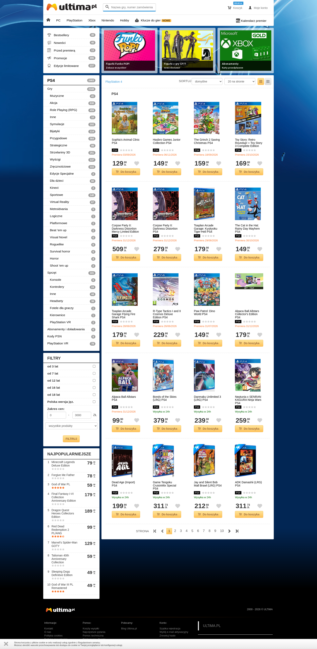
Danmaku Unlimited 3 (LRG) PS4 (207, 398)
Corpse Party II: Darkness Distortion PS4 (165, 228)
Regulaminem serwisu (89, 642)
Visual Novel (71, 237)
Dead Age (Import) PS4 (123, 484)
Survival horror (71, 252)
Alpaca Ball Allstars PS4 (124, 398)
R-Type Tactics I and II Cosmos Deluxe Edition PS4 (167, 314)
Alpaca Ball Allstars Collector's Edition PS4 (247, 314)
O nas (47, 632)
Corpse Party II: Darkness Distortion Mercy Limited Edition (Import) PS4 (125, 230)
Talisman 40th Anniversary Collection (60, 559)
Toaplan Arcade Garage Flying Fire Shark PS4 (123, 314)
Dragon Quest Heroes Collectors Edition (63, 514)
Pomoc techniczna (93, 635)
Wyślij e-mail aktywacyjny (174, 632)
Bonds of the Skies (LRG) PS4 (164, 398)
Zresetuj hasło (167, 635)
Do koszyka (126, 171)
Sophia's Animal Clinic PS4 (125, 141)
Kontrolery (71, 287)
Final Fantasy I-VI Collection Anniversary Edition (64, 497)
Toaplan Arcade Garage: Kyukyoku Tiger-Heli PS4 (205, 228)
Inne (71, 117)
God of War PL (61, 484)
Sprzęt (71, 273)
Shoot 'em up (71, 266)
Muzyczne (71, 96)
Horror (71, 259)
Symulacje (71, 124)
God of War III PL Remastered (62, 586)
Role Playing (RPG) (71, 110)
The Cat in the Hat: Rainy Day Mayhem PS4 (247, 228)
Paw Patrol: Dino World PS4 (204, 313)
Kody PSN (71, 337)
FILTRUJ (71, 438)
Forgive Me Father (63, 475)
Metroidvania (71, 209)
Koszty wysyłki (91, 628)
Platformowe (71, 223)
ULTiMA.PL (212, 626)
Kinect (71, 188)
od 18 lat (53, 394)
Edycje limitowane (71, 66)
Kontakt (48, 628)
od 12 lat (53, 380)
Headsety (71, 301)
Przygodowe (71, 138)
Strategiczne (71, 146)
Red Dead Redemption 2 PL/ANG (60, 530)
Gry (71, 89)
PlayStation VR (71, 322)
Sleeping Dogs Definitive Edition (62, 573)
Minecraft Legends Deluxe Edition (63, 463)
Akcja (71, 103)
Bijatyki (71, 131)
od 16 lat (53, 387)
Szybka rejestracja (170, 628)
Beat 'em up (71, 230)
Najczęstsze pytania (94, 632)
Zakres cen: (56, 409)
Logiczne (71, 216)
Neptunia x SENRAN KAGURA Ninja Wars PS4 (248, 400)
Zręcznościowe (71, 167)
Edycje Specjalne (71, 174)
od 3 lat (52, 366)
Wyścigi (71, 160)
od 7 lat (52, 373)
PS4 (71, 80)
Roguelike (71, 245)
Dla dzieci (71, 181)
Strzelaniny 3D (71, 153)
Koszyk (235, 7)
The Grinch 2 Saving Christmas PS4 (207, 141)
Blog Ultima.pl (129, 628)
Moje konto (258, 7)
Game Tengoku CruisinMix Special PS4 (164, 485)
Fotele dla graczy (71, 308)
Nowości (71, 42)
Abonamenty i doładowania (71, 329)
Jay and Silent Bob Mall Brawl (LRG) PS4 (208, 484)
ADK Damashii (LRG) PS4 (248, 484)
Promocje (71, 58)
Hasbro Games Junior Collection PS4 (166, 141)
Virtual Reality (71, 202)
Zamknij (6, 644)
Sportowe (71, 195)
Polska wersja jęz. (60, 401)
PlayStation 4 (114, 81)
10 (222, 531)
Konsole (71, 280)
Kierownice (71, 315)
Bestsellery (71, 35)
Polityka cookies (53, 635)
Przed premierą (71, 50)
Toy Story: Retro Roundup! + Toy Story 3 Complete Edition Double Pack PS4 (248, 144)
